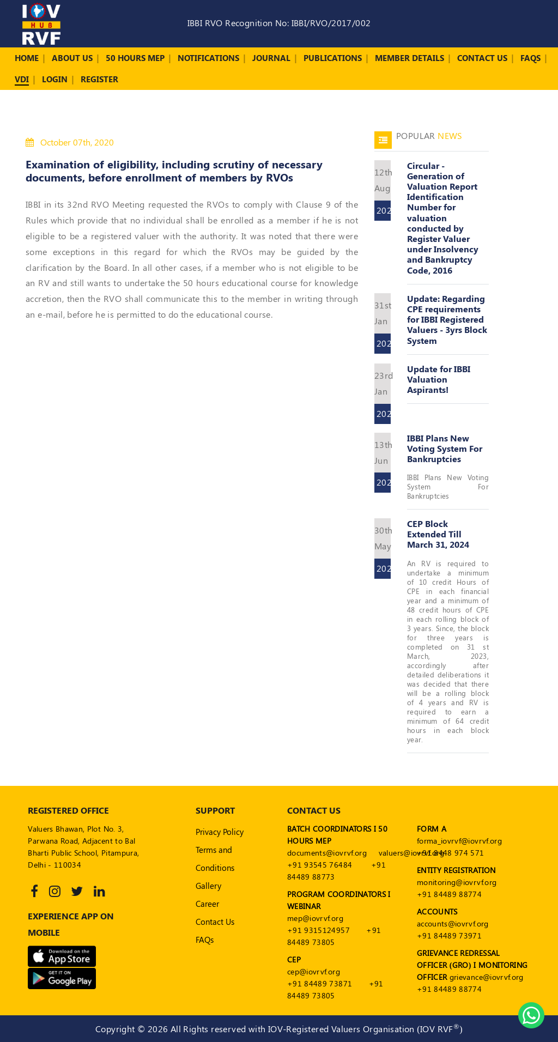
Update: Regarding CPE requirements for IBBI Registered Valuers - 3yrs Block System (447, 319)
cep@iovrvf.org (313, 971)
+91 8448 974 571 (450, 852)
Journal (271, 57)
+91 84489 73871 (319, 983)
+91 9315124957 (318, 930)
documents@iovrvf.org (327, 852)
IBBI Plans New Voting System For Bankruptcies (444, 448)
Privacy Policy (220, 831)
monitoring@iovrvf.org (456, 882)
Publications (333, 57)
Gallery (208, 885)
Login (55, 79)
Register (99, 79)
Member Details (409, 57)
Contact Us (482, 57)
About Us (72, 57)
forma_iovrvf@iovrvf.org (459, 840)
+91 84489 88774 (449, 894)
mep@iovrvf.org (315, 918)
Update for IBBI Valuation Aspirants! (438, 379)
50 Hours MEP (135, 57)
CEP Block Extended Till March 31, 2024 (438, 534)
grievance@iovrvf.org (487, 977)
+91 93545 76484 (319, 864)
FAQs (530, 57)
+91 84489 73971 (449, 935)
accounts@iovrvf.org (453, 923)
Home (27, 57)
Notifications (208, 57)
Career (207, 903)
